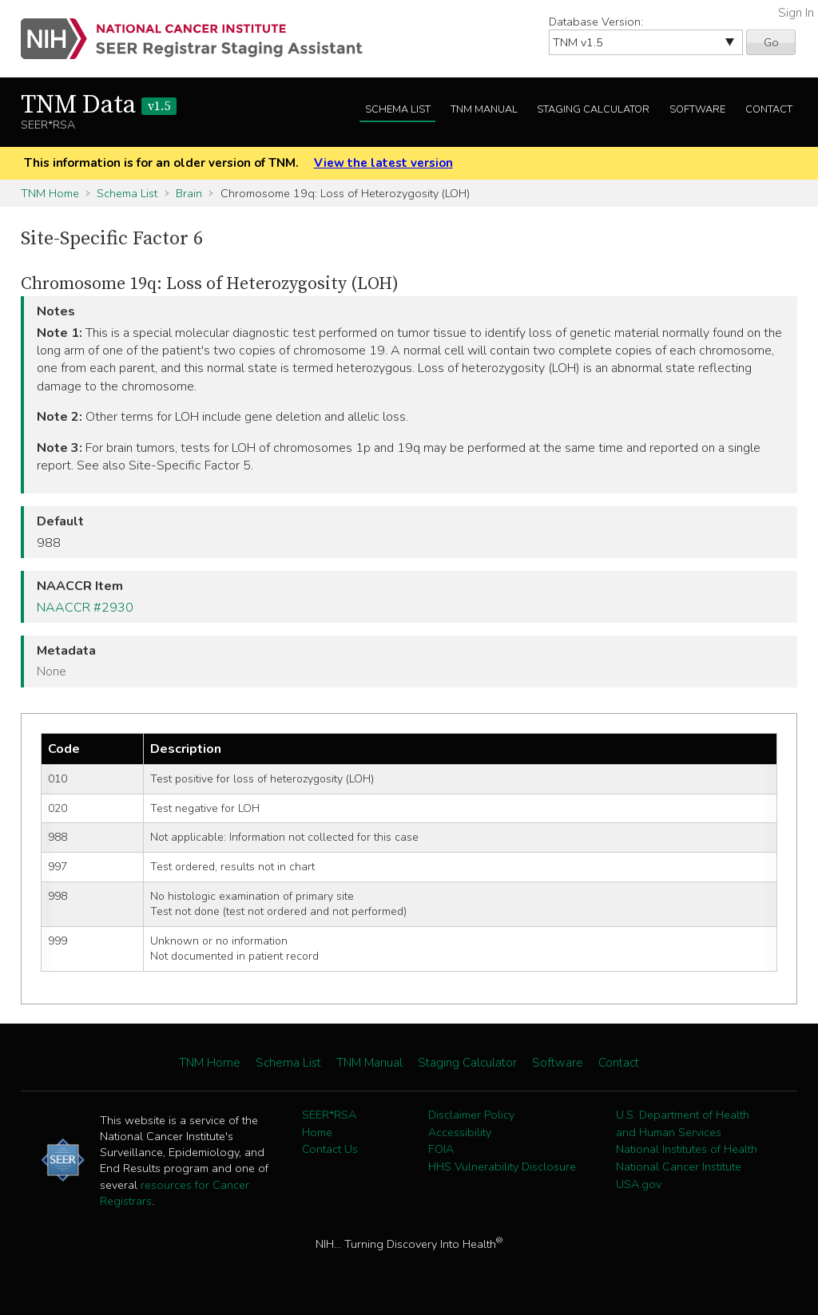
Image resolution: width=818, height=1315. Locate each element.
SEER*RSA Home (329, 1123)
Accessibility (459, 1132)
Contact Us (330, 1149)
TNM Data (99, 105)
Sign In (796, 13)
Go (771, 42)
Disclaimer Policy (471, 1115)
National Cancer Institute (678, 1166)
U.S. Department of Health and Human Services (682, 1123)
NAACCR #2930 (85, 607)
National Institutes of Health (686, 1149)
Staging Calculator (593, 109)
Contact (768, 109)
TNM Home (50, 193)
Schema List (398, 109)
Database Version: (596, 22)
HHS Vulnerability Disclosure (502, 1166)
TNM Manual (484, 109)
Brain (189, 193)
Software (697, 109)
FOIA (441, 1149)
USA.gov (638, 1184)
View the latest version (383, 163)
